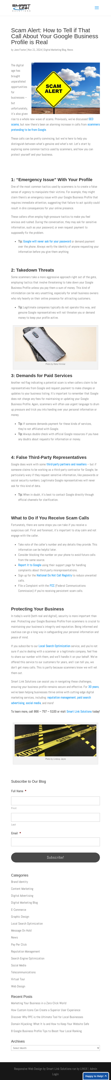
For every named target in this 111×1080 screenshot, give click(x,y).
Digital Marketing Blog (55, 49)
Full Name (18, 791)
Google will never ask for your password (47, 241)
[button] (97, 10)
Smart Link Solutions (79, 711)
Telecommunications (23, 972)
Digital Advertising (22, 896)
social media (33, 703)
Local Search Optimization (54, 646)
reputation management (61, 697)
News (70, 49)
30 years (93, 687)
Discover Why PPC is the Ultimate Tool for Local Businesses (47, 1017)
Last (13, 824)
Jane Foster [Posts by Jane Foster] (20, 49)
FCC (52, 586)
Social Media (18, 965)
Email (16, 833)
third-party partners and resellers (66, 464)
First (14, 808)
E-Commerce (18, 910)
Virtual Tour (18, 979)
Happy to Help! (94, 1076)
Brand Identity (19, 882)
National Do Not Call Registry (54, 575)
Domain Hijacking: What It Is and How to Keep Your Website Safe (50, 1024)
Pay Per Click (19, 944)
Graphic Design (20, 917)
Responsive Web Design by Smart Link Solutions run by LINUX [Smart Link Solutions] (50, 1069)
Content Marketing (22, 889)
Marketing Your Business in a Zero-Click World (38, 1003)
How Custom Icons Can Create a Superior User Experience (45, 1010)
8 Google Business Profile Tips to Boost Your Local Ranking (46, 1031)
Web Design (18, 986)
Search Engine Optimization (27, 958)
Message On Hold (21, 930)
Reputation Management (25, 951)
